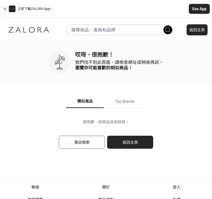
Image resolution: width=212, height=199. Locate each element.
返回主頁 (197, 30)
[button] (106, 9)
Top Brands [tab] (125, 101)
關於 (106, 187)
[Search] (167, 29)
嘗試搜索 (82, 142)
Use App (199, 9)
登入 (177, 187)
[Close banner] (5, 9)
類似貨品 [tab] (85, 101)
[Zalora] (28, 30)
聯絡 (35, 187)
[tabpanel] (106, 136)
